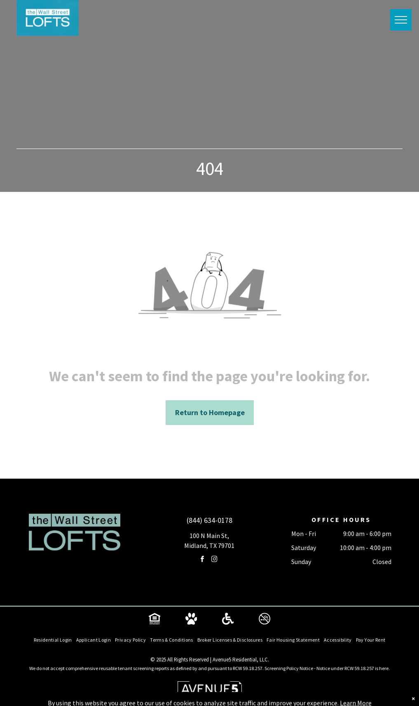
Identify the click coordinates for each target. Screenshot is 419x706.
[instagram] (214, 560)
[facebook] (202, 560)
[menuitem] (53, 640)
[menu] (401, 20)
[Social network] (154, 620)
